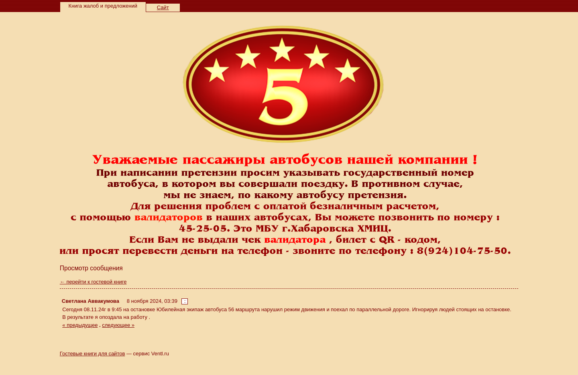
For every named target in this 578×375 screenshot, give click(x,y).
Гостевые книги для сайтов (92, 354)
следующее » (118, 325)
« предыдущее (80, 325)
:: (185, 301)
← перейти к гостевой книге (93, 282)
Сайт (163, 7)
